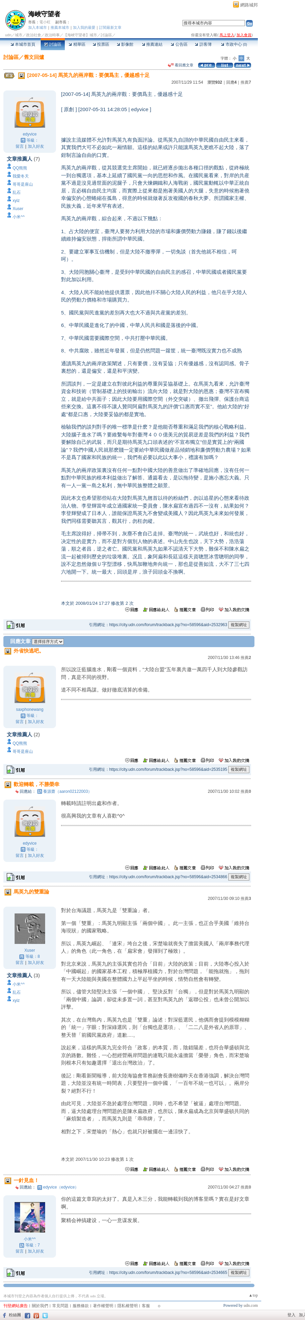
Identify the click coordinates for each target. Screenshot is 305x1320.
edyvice (30, 134)
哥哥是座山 (23, 184)
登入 (291, 1315)
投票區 (101, 44)
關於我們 (40, 1305)
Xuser (18, 208)
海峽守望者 (44, 14)
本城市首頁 (23, 44)
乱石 (17, 192)
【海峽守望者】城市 (80, 35)
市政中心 (234, 44)
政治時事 (52, 35)
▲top (253, 1295)
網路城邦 (249, 4)
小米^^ (18, 216)
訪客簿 (203, 44)
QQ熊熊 (20, 168)
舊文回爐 (34, 57)
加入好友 (36, 146)
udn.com (251, 1305)
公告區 (179, 44)
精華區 (77, 44)
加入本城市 (37, 27)
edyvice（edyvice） (61, 1187)
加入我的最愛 (84, 27)
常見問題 (60, 1305)
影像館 (125, 44)
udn (8, 35)
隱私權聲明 (127, 1305)
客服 (146, 1305)
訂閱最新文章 (110, 27)
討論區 (52, 44)
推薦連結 (152, 44)
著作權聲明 (103, 1305)
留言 (20, 146)
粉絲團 (15, 1315)
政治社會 (33, 35)
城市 (18, 35)
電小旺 (45, 22)
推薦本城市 (60, 27)
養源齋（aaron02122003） (67, 791)
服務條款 (81, 1305)
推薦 (246, 82)
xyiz (16, 200)
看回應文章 (180, 65)
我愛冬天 (21, 176)
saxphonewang (29, 709)
